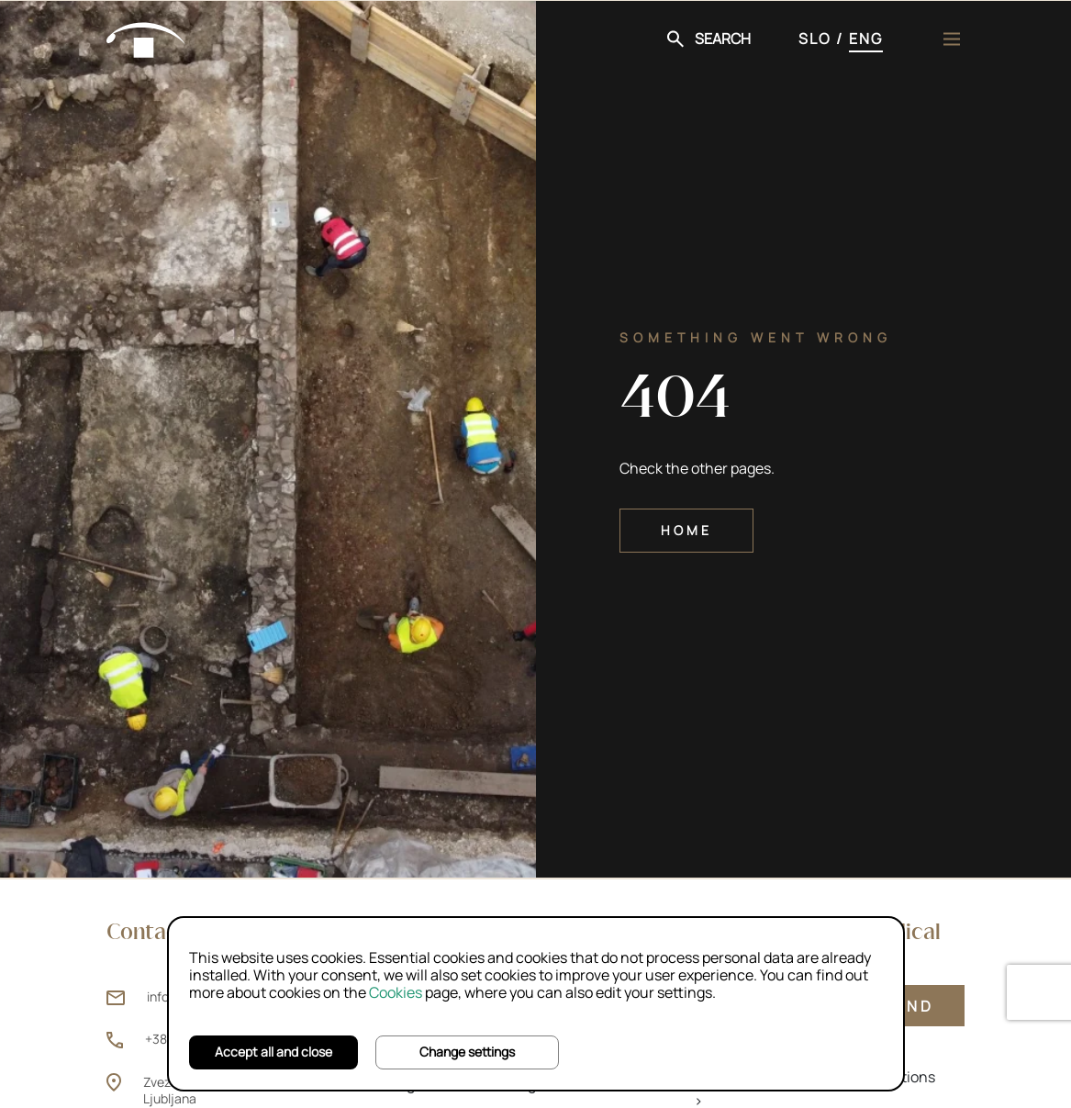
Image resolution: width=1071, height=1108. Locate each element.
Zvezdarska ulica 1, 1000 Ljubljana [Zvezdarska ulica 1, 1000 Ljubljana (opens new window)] (212, 1090)
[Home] (146, 37)
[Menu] (951, 39)
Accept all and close (273, 1051)
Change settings (467, 1051)
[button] (709, 39)
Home (686, 530)
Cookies (395, 992)
